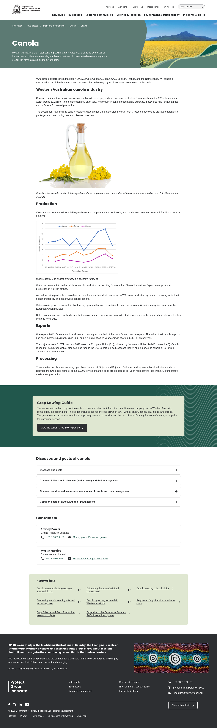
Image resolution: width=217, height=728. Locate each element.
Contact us (138, 7)
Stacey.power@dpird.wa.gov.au (90, 537)
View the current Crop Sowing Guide (60, 427)
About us (110, 7)
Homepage (17, 26)
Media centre (153, 7)
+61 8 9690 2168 (55, 537)
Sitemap (12, 716)
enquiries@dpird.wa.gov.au (185, 693)
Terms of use (37, 716)
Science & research (129, 682)
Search (201, 7)
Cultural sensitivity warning (60, 716)
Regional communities (80, 691)
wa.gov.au (81, 716)
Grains (72, 26)
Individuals (74, 682)
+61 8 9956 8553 (55, 558)
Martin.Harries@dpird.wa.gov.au (90, 558)
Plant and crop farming (53, 26)
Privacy (23, 716)
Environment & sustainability (134, 686)
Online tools (169, 7)
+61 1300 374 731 (183, 682)
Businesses (32, 26)
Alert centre (123, 7)
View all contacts (181, 705)
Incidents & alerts (128, 691)
